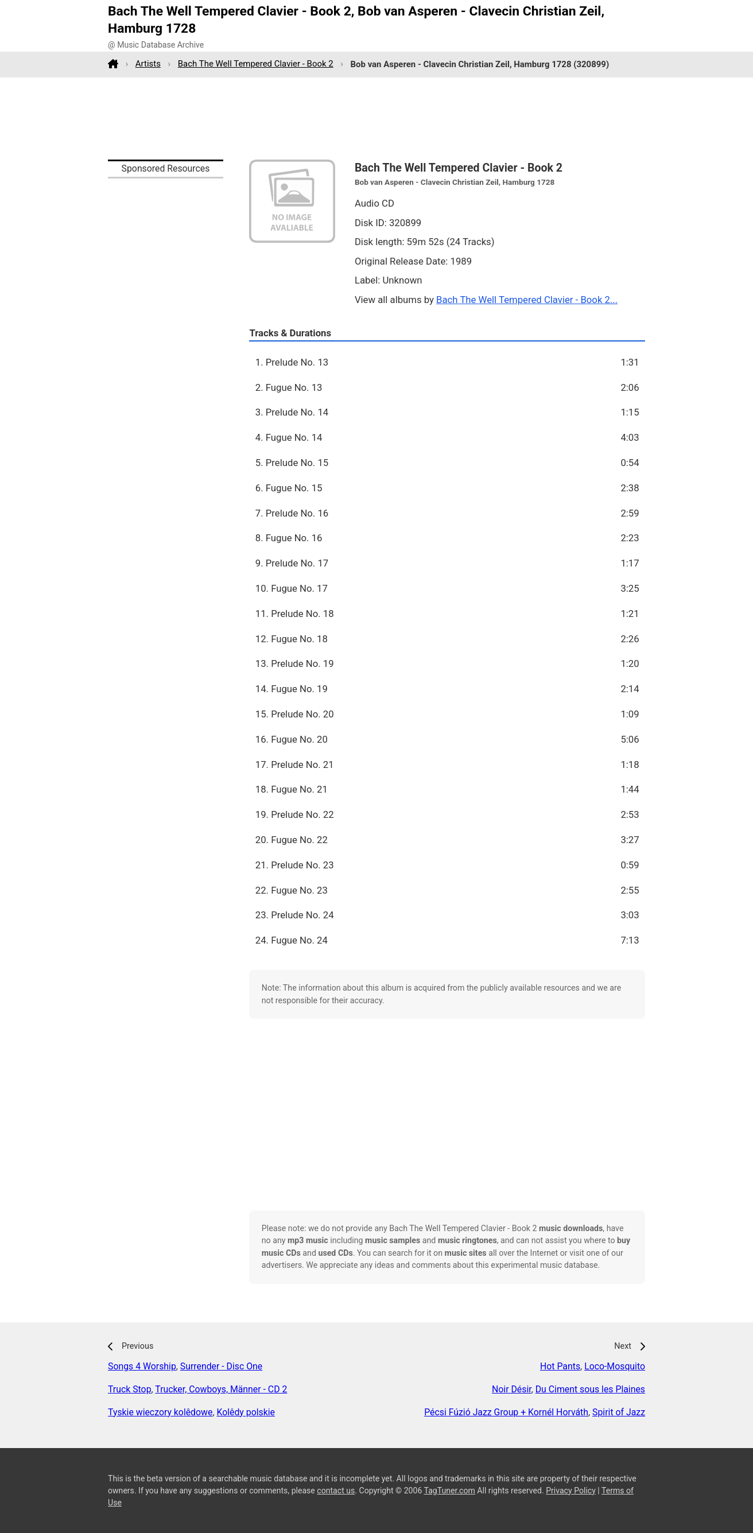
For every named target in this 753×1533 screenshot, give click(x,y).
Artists (148, 64)
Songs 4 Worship (142, 1366)
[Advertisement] (376, 118)
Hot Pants (560, 1366)
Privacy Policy (571, 1490)
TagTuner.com (449, 1490)
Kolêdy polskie (245, 1412)
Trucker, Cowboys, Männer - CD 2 (221, 1389)
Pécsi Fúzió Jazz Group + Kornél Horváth (506, 1412)
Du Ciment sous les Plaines (590, 1389)
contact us (336, 1490)
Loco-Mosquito (614, 1366)
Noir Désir (511, 1389)
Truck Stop (130, 1389)
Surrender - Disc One (221, 1366)
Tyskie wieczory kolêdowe (160, 1412)
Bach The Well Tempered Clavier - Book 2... (527, 299)
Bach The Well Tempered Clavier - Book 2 (255, 64)
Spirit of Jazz (618, 1412)
